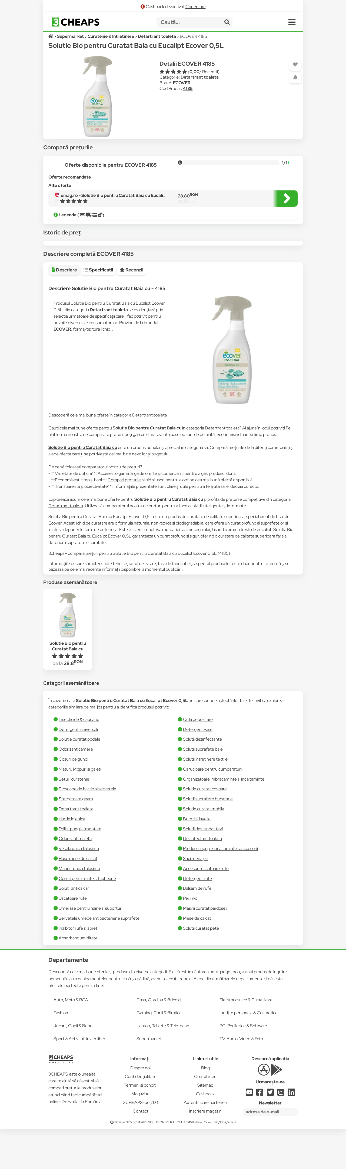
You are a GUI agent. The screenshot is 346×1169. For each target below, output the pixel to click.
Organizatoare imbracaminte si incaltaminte (223, 819)
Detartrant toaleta (200, 77)
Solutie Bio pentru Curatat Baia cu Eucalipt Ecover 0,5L (67, 688)
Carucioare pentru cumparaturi (212, 809)
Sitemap (205, 1125)
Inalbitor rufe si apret (78, 968)
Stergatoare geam (76, 839)
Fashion (61, 1053)
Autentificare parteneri (205, 1142)
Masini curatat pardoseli (205, 948)
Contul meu (205, 1116)
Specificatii (98, 310)
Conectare (195, 6)
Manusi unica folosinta (79, 908)
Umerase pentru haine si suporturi (90, 948)
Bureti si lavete (197, 859)
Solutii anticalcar (74, 928)
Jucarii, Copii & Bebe (73, 1066)
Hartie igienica (72, 859)
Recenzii (131, 310)
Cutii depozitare (198, 759)
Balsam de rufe (197, 928)
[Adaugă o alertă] (295, 77)
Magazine (140, 1134)
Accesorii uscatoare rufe (206, 908)
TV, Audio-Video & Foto (241, 1078)
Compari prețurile (124, 520)
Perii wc (190, 938)
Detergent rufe (197, 918)
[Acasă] (51, 36)
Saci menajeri (195, 898)
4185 (188, 88)
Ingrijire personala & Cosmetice (248, 1053)
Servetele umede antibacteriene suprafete (99, 958)
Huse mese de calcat (78, 898)
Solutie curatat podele (79, 779)
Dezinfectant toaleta (202, 878)
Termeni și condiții (140, 1125)
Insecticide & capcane (79, 759)
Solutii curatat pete (201, 968)
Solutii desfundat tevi (203, 869)
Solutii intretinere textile (205, 799)
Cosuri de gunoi (73, 799)
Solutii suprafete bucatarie (208, 839)
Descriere (64, 310)
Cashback (205, 1134)
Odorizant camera (76, 789)
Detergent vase (197, 769)
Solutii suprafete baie (203, 789)
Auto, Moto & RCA (71, 1040)
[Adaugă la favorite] (295, 65)
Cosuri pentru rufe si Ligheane (87, 918)
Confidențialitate (141, 1116)
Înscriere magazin (205, 1151)
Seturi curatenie (74, 819)
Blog (205, 1108)
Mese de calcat (197, 958)
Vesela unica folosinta (79, 888)
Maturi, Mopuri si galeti (80, 809)
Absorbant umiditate (78, 978)
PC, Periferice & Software (243, 1066)
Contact (140, 1151)
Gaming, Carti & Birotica (159, 1053)
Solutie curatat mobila (203, 849)
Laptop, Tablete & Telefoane (163, 1066)
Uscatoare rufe (73, 938)
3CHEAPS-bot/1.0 (140, 1142)
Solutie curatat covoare (205, 829)
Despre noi (140, 1108)
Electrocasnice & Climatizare (245, 1040)
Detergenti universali (78, 769)
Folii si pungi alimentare (80, 869)
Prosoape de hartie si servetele (87, 829)
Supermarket (149, 1078)
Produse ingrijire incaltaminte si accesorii (220, 888)
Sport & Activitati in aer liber (79, 1078)
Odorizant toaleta (75, 878)
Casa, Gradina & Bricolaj (159, 1040)
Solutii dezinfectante (202, 779)
